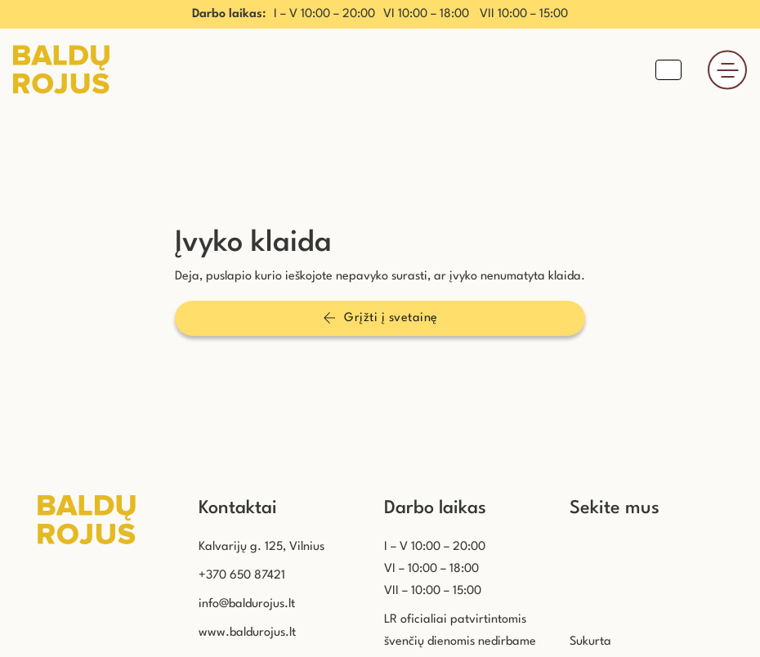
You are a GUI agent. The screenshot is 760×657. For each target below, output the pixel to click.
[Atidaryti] (727, 70)
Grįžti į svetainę (380, 317)
